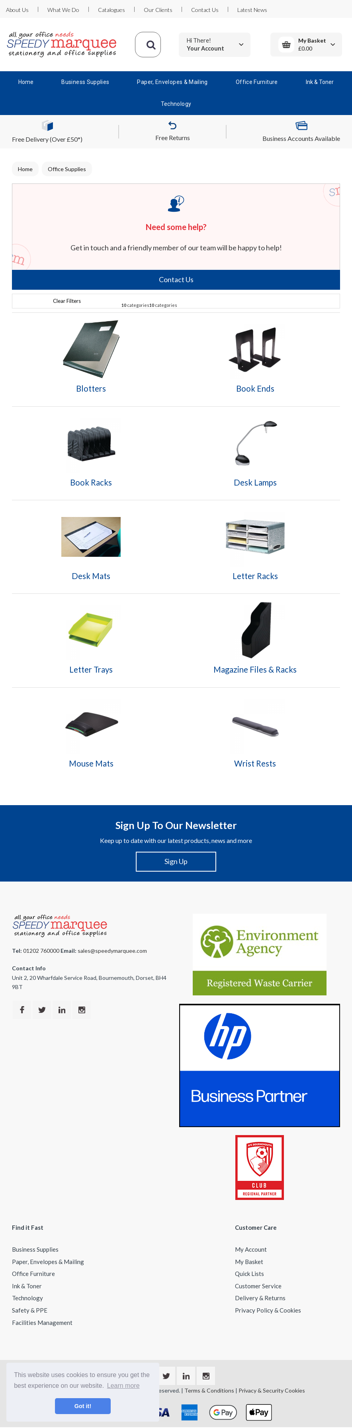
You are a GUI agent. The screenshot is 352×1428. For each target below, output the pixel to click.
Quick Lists (249, 1273)
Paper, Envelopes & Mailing (172, 82)
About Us (17, 9)
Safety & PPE (29, 1310)
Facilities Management (42, 1322)
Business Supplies (85, 82)
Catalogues (111, 9)
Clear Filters (67, 301)
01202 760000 (41, 950)
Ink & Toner (320, 82)
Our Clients (158, 9)
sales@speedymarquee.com (112, 950)
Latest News (252, 9)
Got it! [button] (82, 1406)
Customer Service (258, 1285)
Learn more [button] (123, 1385)
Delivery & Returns (260, 1297)
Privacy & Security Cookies (272, 1390)
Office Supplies (67, 169)
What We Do (63, 9)
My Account (251, 1249)
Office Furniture (257, 82)
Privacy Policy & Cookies (268, 1310)
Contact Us (205, 9)
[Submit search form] (151, 44)
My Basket (249, 1261)
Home (25, 82)
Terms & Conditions (209, 1390)
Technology (176, 104)
